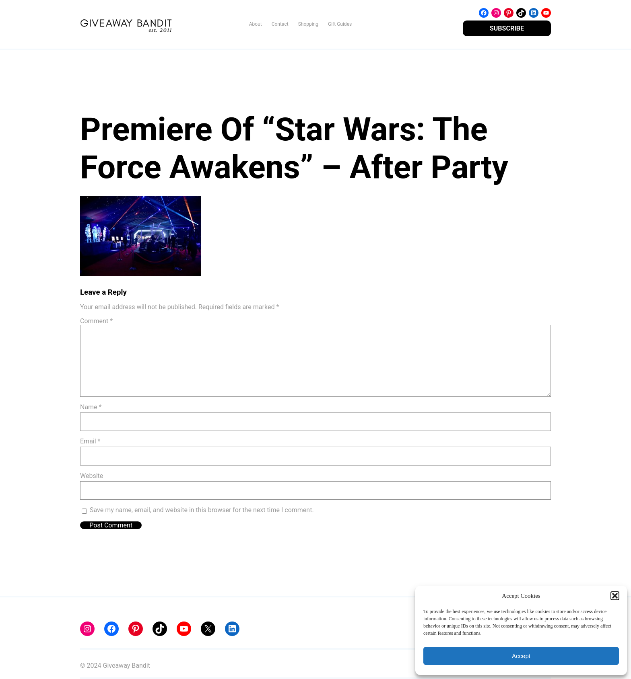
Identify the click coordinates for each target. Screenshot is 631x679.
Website (91, 476)
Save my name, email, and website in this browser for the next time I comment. (202, 510)
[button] (615, 596)
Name (91, 407)
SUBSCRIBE (507, 28)
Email (90, 441)
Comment (96, 321)
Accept (521, 655)
